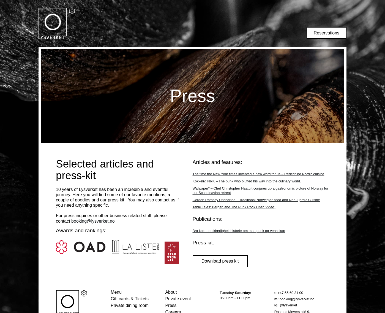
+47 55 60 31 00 (288, 293)
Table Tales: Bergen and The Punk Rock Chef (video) (234, 207)
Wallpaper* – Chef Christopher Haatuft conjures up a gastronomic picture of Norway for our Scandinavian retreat (260, 190)
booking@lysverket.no (93, 221)
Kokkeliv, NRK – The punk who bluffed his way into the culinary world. (247, 181)
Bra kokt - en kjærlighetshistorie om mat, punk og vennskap (239, 231)
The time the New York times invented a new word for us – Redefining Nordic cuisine (258, 174)
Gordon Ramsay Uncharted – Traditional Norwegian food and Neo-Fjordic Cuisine (256, 200)
